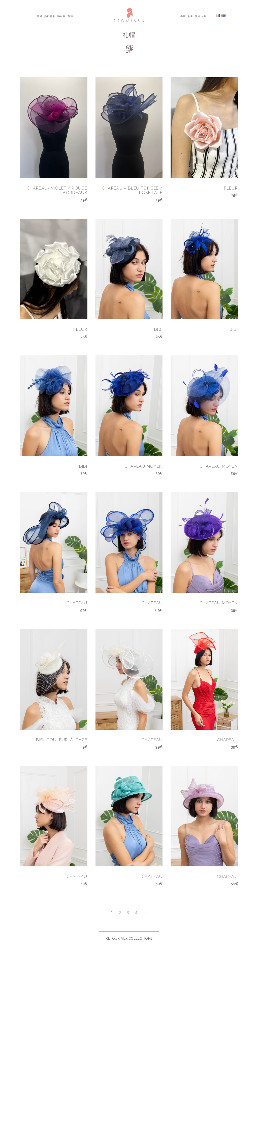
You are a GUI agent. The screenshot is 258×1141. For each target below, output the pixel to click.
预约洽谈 (200, 15)
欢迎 (40, 15)
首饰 (70, 15)
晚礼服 (61, 15)
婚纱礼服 (49, 15)
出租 (183, 15)
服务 (190, 15)
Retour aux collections (129, 938)
